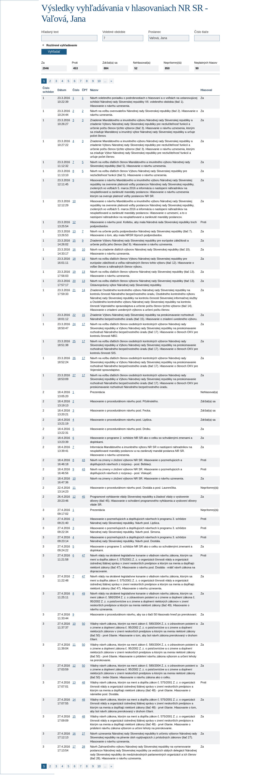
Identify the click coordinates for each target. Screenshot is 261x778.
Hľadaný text (50, 32)
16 (73, 249)
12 (73, 222)
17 (83, 324)
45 (83, 496)
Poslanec (154, 32)
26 (73, 358)
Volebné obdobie (113, 32)
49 (83, 593)
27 (73, 375)
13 (73, 231)
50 (83, 623)
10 (98, 81)
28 (83, 746)
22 (73, 314)
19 (73, 271)
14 (83, 290)
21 (73, 290)
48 (83, 682)
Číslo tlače (201, 32)
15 (73, 240)
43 (83, 460)
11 (73, 487)
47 (83, 555)
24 (73, 324)
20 (73, 280)
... (105, 81)
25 (73, 341)
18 (73, 258)
